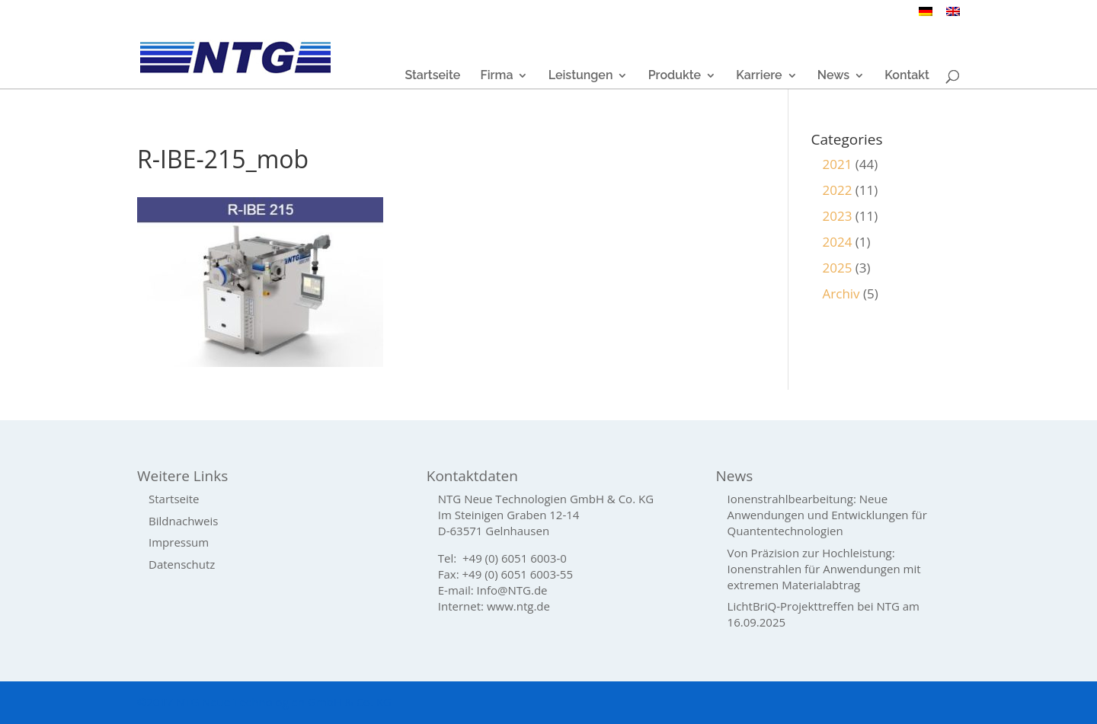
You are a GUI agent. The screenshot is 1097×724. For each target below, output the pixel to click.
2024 (837, 241)
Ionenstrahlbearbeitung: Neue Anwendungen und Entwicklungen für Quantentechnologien (827, 514)
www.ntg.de (518, 606)
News (833, 76)
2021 (837, 164)
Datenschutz (182, 564)
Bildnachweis (183, 520)
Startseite (432, 76)
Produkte (674, 76)
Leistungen (580, 76)
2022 (837, 190)
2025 (837, 267)
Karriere (759, 76)
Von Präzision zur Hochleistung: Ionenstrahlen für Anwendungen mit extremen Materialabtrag (824, 568)
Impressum (179, 542)
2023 (837, 216)
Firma (496, 76)
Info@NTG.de (512, 590)
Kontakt (906, 76)
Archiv (841, 293)
